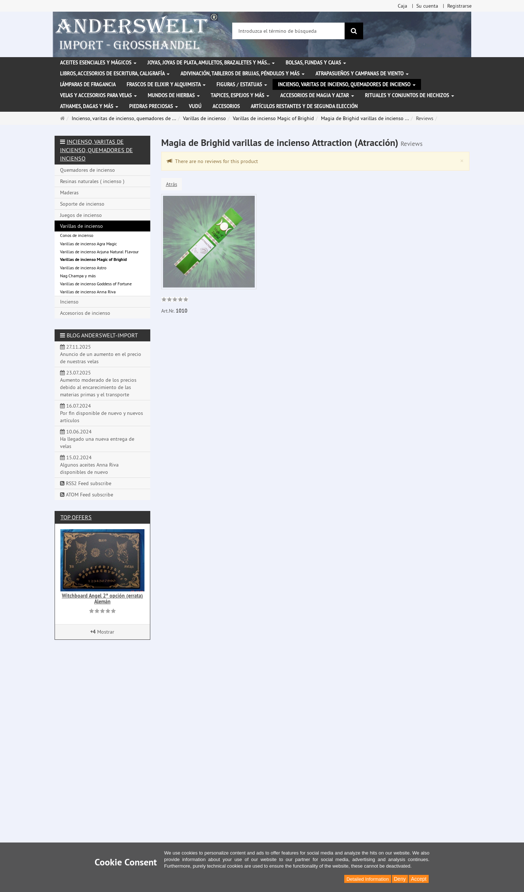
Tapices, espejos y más (240, 95)
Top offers (76, 517)
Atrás (171, 184)
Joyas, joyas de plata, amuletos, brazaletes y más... (211, 62)
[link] (174, 300)
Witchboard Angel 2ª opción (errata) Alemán (102, 598)
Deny (400, 879)
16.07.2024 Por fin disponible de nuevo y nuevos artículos (101, 413)
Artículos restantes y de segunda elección (304, 106)
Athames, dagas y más (89, 106)
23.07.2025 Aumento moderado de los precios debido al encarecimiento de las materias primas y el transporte (98, 383)
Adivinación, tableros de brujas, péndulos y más (242, 73)
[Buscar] (354, 31)
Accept (418, 879)
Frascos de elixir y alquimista (166, 84)
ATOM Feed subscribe (86, 494)
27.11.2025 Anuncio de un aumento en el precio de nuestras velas (100, 354)
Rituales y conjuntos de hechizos (409, 95)
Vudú (195, 106)
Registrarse (459, 6)
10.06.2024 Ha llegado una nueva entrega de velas (97, 438)
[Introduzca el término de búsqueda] (288, 31)
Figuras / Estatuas (242, 84)
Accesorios (226, 106)
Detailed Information (367, 879)
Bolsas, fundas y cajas (316, 62)
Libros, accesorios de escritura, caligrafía (115, 73)
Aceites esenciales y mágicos (98, 62)
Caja (402, 6)
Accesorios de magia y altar (317, 95)
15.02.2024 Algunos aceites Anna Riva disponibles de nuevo (89, 464)
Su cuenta (427, 6)
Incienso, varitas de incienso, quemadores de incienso (347, 84)
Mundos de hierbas (174, 95)
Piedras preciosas (153, 106)
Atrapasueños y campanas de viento (362, 73)
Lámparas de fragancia (88, 84)
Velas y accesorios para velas (98, 95)
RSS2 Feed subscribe (85, 483)
